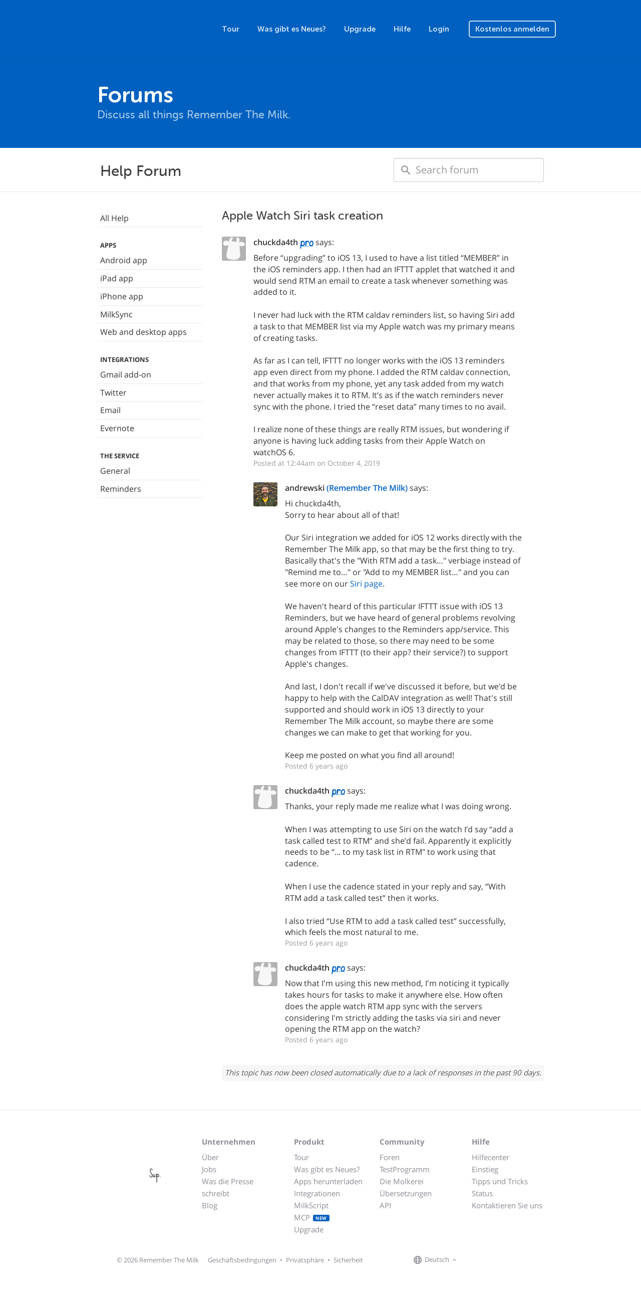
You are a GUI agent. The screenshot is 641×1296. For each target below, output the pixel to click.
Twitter (113, 392)
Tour (230, 29)
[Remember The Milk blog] (500, 1260)
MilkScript (311, 1205)
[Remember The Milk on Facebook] (474, 1260)
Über (210, 1157)
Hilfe (402, 29)
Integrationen (317, 1193)
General (115, 470)
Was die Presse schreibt (227, 1187)
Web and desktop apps (143, 331)
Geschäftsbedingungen (242, 1259)
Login (439, 29)
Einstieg (485, 1169)
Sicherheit (348, 1259)
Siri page (366, 583)
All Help (114, 218)
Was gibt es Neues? (291, 29)
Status (482, 1193)
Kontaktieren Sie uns (507, 1205)
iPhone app (121, 296)
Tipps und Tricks (500, 1181)
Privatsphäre (305, 1259)
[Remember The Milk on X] (488, 1260)
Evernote (117, 428)
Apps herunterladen (328, 1181)
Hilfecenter (490, 1157)
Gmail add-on (125, 374)
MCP (312, 1217)
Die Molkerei (402, 1181)
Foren (390, 1157)
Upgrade (360, 29)
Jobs (209, 1169)
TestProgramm (405, 1169)
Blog (209, 1205)
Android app (123, 260)
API (385, 1205)
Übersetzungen (406, 1193)
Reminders (120, 488)
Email (110, 410)
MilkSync (116, 314)
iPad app (116, 278)
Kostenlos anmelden (512, 29)
